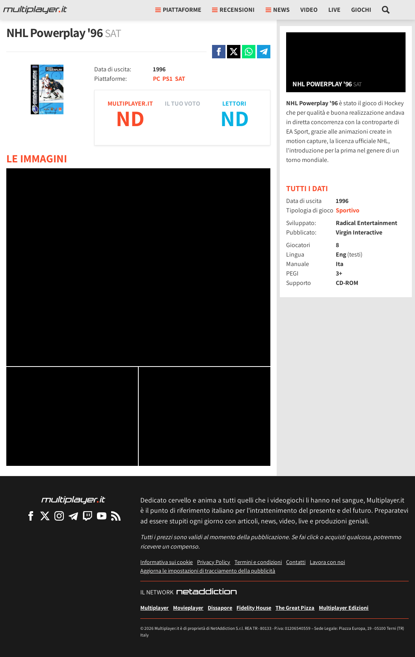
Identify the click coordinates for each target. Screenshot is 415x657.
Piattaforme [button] (178, 10)
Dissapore (220, 607)
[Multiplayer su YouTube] (101, 516)
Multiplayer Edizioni (343, 607)
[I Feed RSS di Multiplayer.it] (116, 516)
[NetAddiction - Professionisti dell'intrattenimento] (206, 592)
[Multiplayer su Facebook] (30, 516)
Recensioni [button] (233, 10)
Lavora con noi (327, 562)
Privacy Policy (213, 562)
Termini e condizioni (258, 562)
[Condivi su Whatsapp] (248, 51)
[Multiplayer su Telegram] (73, 516)
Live (334, 10)
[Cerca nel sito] (386, 10)
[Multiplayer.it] (35, 10)
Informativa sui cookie (166, 562)
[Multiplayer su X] (45, 516)
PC (156, 78)
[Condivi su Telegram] (263, 51)
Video (309, 10)
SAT (180, 78)
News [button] (278, 10)
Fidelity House (253, 607)
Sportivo (347, 210)
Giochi (361, 10)
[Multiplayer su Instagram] (59, 516)
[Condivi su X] (233, 51)
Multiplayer (154, 607)
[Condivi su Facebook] (218, 51)
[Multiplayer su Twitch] (87, 516)
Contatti (295, 562)
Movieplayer (188, 607)
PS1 (167, 78)
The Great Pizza (295, 607)
